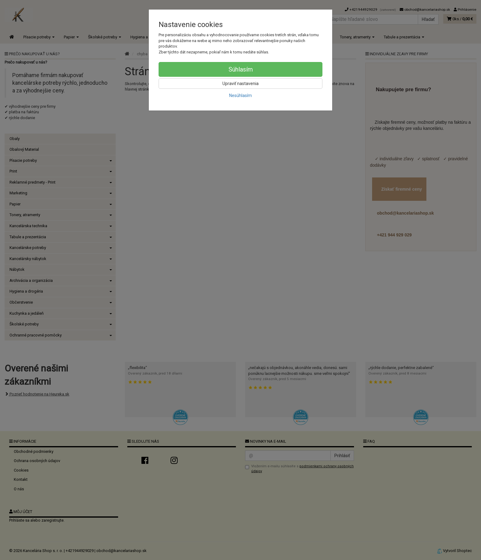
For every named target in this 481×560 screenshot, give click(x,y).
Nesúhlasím (240, 95)
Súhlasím (241, 69)
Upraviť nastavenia (240, 83)
